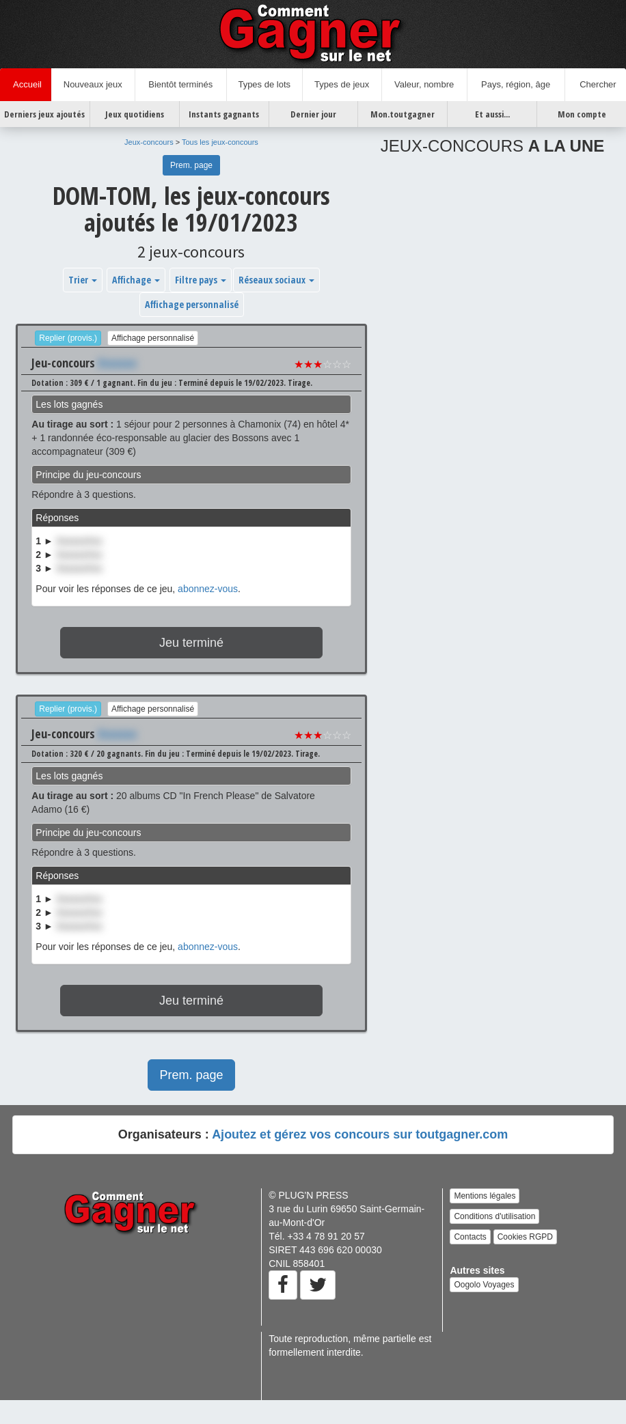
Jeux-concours (149, 142)
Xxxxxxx (117, 362)
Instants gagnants (224, 114)
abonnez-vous (208, 588)
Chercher (595, 84)
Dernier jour (313, 114)
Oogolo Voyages (484, 1284)
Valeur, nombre (424, 84)
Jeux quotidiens (134, 114)
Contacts (470, 1237)
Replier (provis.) (68, 338)
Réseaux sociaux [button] (276, 279)
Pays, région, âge (515, 84)
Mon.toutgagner (402, 114)
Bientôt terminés (180, 84)
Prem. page (191, 165)
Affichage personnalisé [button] (192, 304)
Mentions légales (484, 1196)
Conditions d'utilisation (494, 1216)
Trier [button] (82, 279)
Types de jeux (341, 84)
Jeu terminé (191, 643)
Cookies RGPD (525, 1237)
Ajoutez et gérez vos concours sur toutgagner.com (360, 1134)
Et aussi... (492, 114)
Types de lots (264, 84)
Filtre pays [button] (200, 279)
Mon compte (582, 114)
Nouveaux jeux (93, 84)
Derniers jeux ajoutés (44, 114)
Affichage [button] (136, 279)
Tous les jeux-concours (220, 142)
